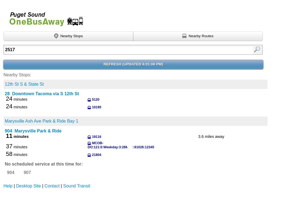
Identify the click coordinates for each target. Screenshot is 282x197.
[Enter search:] (115, 49)
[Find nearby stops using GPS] (68, 36)
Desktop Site (28, 186)
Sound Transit (76, 186)
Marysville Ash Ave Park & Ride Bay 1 (41, 121)
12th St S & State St (24, 84)
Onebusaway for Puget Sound (44, 16)
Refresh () (133, 64)
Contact (52, 186)
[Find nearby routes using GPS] (198, 36)
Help (8, 186)
